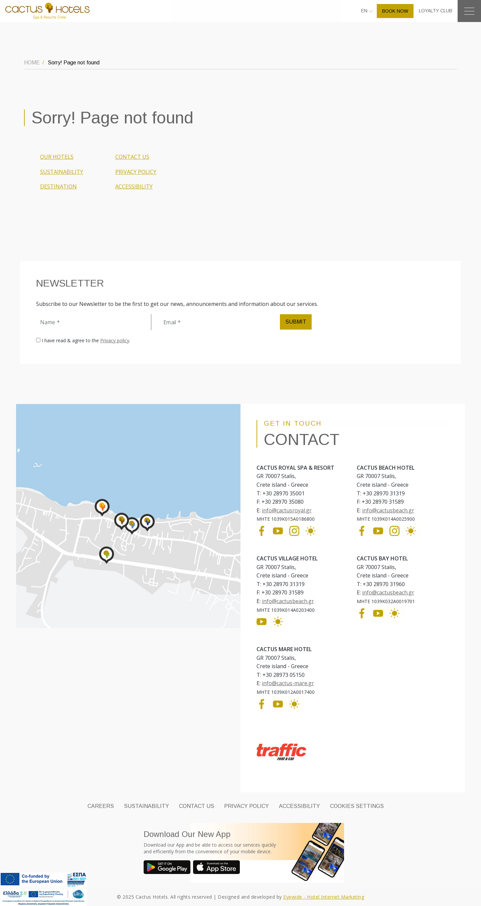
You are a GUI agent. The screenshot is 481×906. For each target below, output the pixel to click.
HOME (32, 62)
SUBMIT (295, 322)
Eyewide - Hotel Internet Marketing (323, 897)
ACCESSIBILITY (134, 186)
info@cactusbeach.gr (388, 510)
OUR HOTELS (56, 156)
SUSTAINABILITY (61, 171)
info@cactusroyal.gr (287, 510)
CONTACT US (132, 156)
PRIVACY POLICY (135, 171)
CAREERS (101, 806)
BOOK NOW (395, 11)
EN (365, 10)
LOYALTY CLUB (435, 10)
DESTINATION (58, 186)
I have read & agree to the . (86, 340)
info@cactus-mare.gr (288, 683)
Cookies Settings (357, 806)
